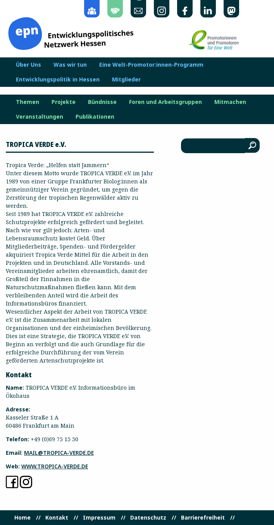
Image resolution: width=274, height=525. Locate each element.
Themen (27, 102)
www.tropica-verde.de (54, 466)
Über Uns (28, 64)
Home (22, 517)
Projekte (64, 102)
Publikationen (95, 116)
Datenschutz (148, 517)
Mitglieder (126, 79)
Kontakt (56, 517)
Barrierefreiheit (203, 517)
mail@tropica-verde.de (59, 452)
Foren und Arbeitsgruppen (165, 102)
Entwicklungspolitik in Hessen (58, 79)
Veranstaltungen (39, 116)
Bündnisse (102, 102)
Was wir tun (70, 64)
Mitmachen (230, 102)
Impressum (99, 517)
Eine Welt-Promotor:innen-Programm (151, 64)
